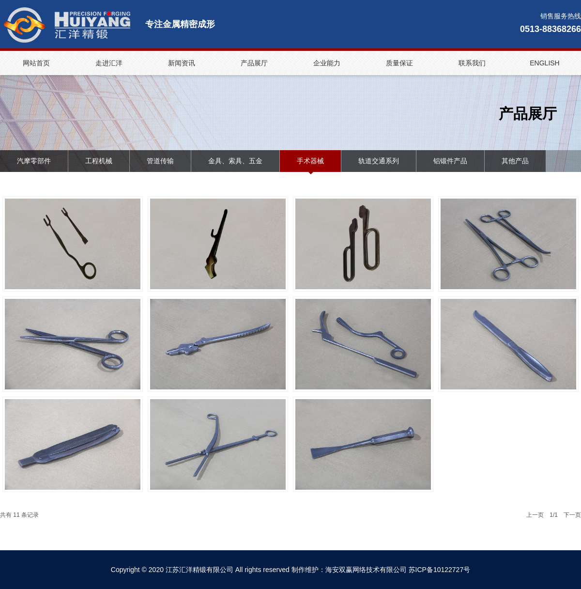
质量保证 (399, 63)
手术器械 (310, 161)
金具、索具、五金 (235, 161)
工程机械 (98, 161)
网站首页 (36, 63)
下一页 (572, 515)
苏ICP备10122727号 (440, 570)
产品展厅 (254, 63)
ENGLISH (544, 63)
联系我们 (472, 63)
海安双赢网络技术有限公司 (366, 570)
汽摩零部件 (34, 161)
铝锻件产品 (450, 161)
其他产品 (515, 161)
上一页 (535, 515)
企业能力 (326, 63)
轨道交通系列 (378, 161)
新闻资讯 (181, 63)
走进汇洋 (108, 63)
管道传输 (160, 161)
